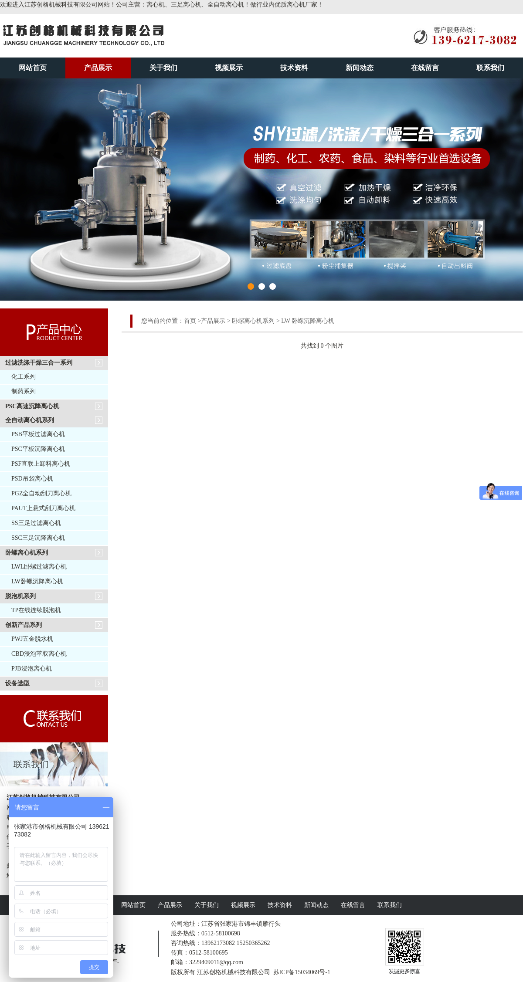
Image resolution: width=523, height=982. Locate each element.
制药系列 (23, 391)
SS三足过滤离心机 (36, 523)
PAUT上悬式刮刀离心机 (43, 508)
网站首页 (33, 67)
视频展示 (229, 67)
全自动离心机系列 (29, 420)
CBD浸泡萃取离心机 (39, 653)
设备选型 (17, 683)
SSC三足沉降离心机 (38, 538)
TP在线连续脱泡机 (36, 610)
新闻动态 (360, 67)
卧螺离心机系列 (26, 552)
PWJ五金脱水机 (32, 639)
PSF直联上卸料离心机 (40, 464)
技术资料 (294, 67)
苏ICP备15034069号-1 (301, 972)
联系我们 (490, 67)
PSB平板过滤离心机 (38, 434)
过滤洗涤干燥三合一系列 (38, 362)
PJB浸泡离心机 (31, 668)
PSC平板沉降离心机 (38, 449)
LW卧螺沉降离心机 (37, 581)
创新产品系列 (23, 625)
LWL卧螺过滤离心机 (39, 566)
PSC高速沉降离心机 (32, 406)
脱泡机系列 (20, 596)
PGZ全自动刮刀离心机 (41, 493)
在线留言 (425, 67)
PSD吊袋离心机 (32, 478)
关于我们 (163, 67)
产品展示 (98, 67)
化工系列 (23, 376)
